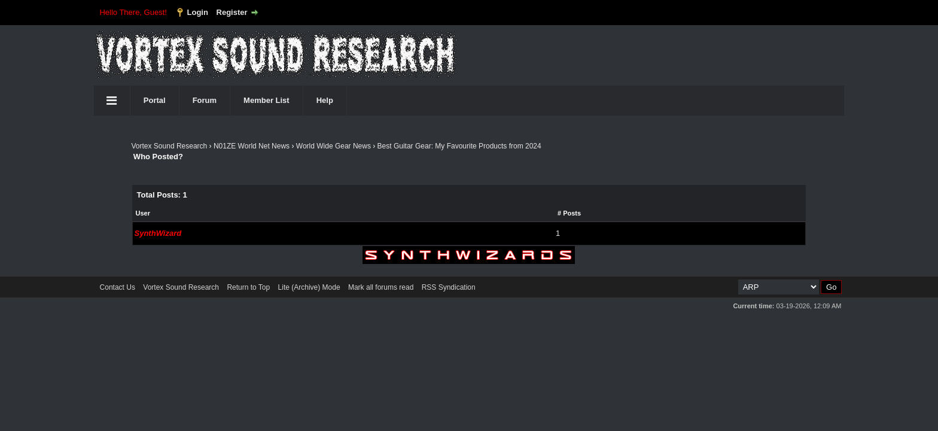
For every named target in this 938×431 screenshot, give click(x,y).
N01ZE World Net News (252, 146)
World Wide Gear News (333, 146)
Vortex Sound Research (170, 146)
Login (197, 12)
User (143, 213)
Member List (266, 100)
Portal (155, 100)
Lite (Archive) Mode (309, 287)
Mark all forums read (380, 287)
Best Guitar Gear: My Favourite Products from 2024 (459, 146)
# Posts (569, 213)
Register (232, 12)
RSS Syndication (449, 287)
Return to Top (248, 287)
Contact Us (117, 287)
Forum (205, 100)
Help (324, 100)
